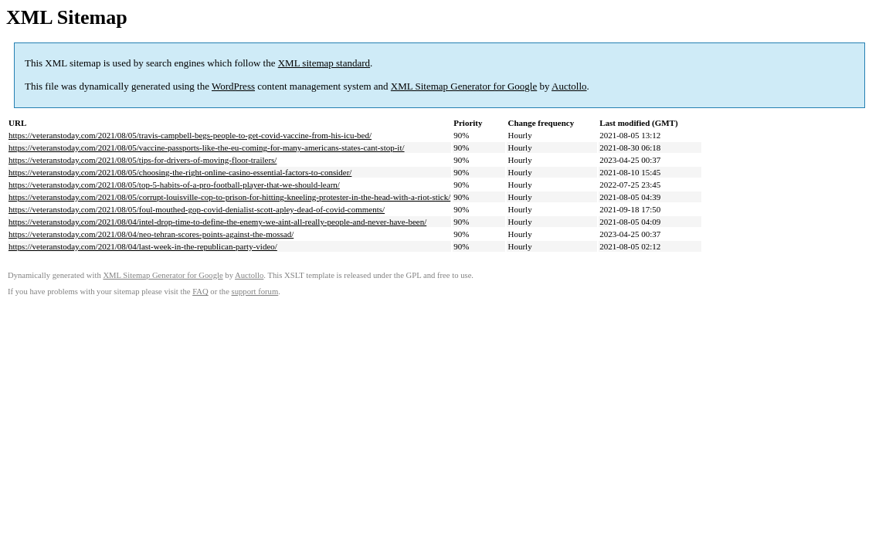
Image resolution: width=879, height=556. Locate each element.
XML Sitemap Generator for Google (464, 86)
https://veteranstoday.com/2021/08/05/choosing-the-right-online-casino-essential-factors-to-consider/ (179, 172)
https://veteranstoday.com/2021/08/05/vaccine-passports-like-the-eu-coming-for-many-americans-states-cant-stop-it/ (206, 147)
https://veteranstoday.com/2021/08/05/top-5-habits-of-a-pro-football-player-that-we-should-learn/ (174, 184)
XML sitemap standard (324, 63)
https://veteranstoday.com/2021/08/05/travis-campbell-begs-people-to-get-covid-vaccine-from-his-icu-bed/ (190, 135)
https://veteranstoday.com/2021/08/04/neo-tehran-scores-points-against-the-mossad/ (151, 234)
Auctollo (569, 86)
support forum (255, 291)
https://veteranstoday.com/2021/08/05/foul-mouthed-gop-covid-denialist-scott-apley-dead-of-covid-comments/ (196, 209)
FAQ (200, 291)
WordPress (233, 86)
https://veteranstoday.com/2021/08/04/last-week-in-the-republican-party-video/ (142, 246)
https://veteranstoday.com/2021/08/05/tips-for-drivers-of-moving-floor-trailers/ (142, 159)
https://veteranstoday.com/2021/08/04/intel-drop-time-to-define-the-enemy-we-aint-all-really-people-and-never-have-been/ (217, 221)
